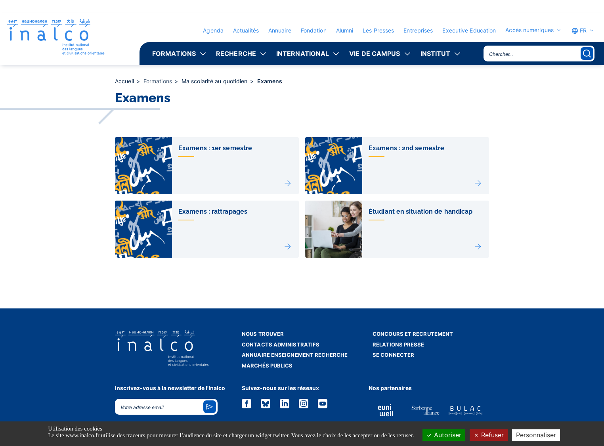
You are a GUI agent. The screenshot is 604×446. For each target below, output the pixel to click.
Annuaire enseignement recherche (295, 355)
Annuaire (279, 30)
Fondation (314, 30)
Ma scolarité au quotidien (215, 81)
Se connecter (393, 355)
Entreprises (418, 30)
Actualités (246, 30)
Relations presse (398, 344)
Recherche (236, 53)
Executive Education (469, 30)
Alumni (345, 30)
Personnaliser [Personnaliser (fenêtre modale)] (536, 435)
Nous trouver (263, 334)
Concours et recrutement (413, 334)
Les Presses (378, 30)
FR (579, 30)
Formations (174, 53)
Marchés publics (267, 365)
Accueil (125, 81)
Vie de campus (374, 53)
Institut (436, 53)
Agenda (213, 30)
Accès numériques (529, 30)
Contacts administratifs (280, 344)
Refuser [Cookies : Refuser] (489, 435)
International (302, 53)
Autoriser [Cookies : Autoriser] (443, 435)
